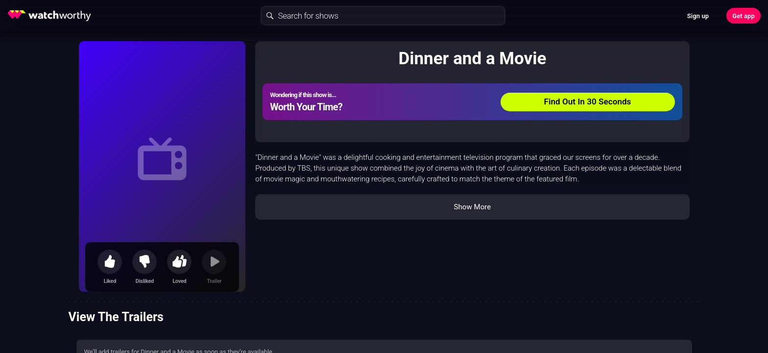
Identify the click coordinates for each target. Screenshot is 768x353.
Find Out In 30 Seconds (587, 101)
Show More (472, 206)
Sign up (698, 16)
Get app (743, 16)
